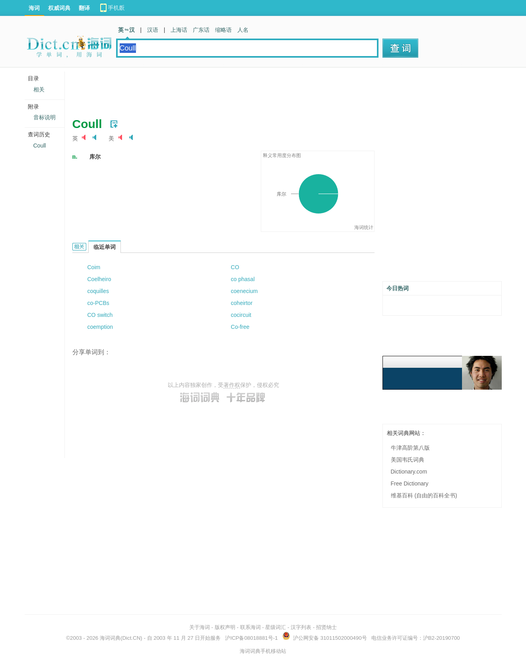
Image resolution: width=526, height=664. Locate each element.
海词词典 (110, 638)
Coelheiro (99, 279)
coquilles (98, 291)
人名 (242, 30)
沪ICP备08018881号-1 (251, 638)
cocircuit (241, 315)
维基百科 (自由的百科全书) (424, 495)
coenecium (244, 291)
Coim (94, 267)
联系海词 (250, 627)
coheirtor (241, 303)
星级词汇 (275, 627)
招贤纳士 (326, 627)
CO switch (100, 315)
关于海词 (199, 627)
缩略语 (223, 30)
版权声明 (225, 627)
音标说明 (44, 117)
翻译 (84, 8)
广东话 (201, 30)
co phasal (243, 279)
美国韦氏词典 (407, 459)
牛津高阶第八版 (410, 448)
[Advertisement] (217, 89)
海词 (34, 8)
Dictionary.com (409, 471)
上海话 (179, 30)
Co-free (240, 327)
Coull (39, 145)
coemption (100, 327)
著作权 (231, 385)
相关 (39, 89)
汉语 (152, 30)
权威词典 (59, 8)
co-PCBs (98, 303)
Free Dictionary (410, 483)
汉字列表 (301, 627)
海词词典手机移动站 (263, 651)
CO (235, 267)
